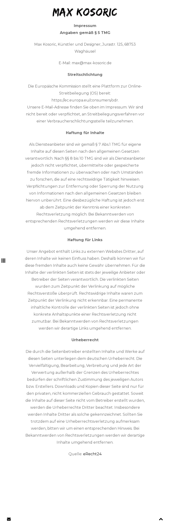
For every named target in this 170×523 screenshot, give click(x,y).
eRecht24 (92, 454)
